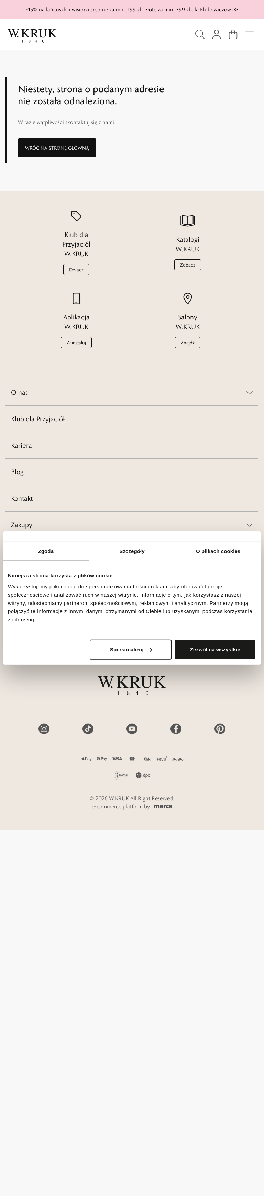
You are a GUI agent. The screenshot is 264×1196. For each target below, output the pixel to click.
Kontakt (22, 498)
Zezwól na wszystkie (215, 649)
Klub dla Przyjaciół (38, 419)
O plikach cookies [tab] (218, 551)
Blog (17, 472)
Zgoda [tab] (46, 551)
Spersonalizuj (131, 649)
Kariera (21, 445)
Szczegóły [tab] (131, 551)
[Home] (32, 36)
